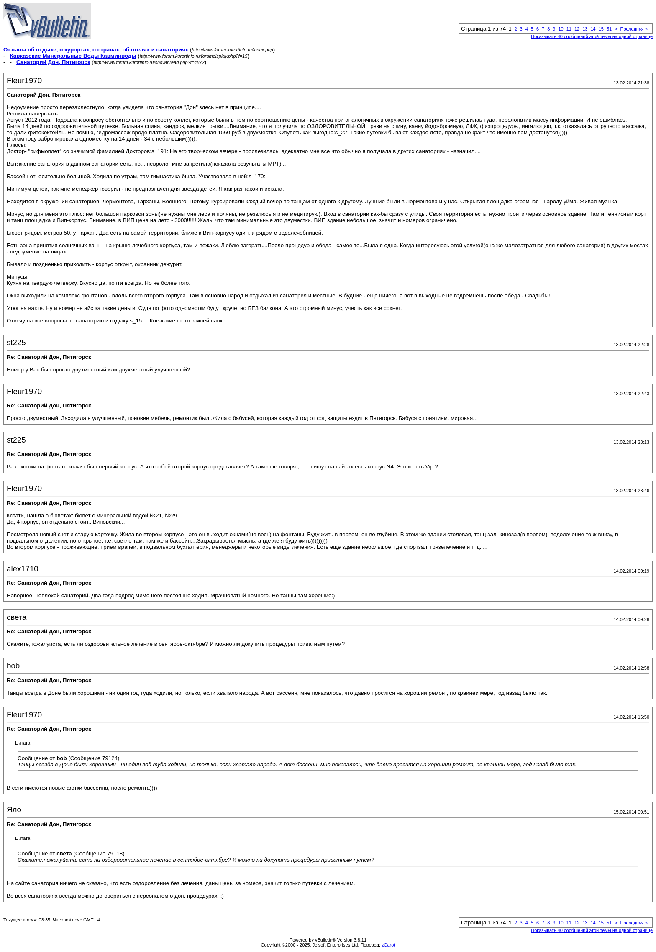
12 (576, 28)
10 (560, 28)
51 (609, 28)
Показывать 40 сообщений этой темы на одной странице (592, 36)
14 (592, 28)
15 (601, 28)
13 (584, 28)
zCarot (388, 944)
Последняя (634, 28)
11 (568, 28)
